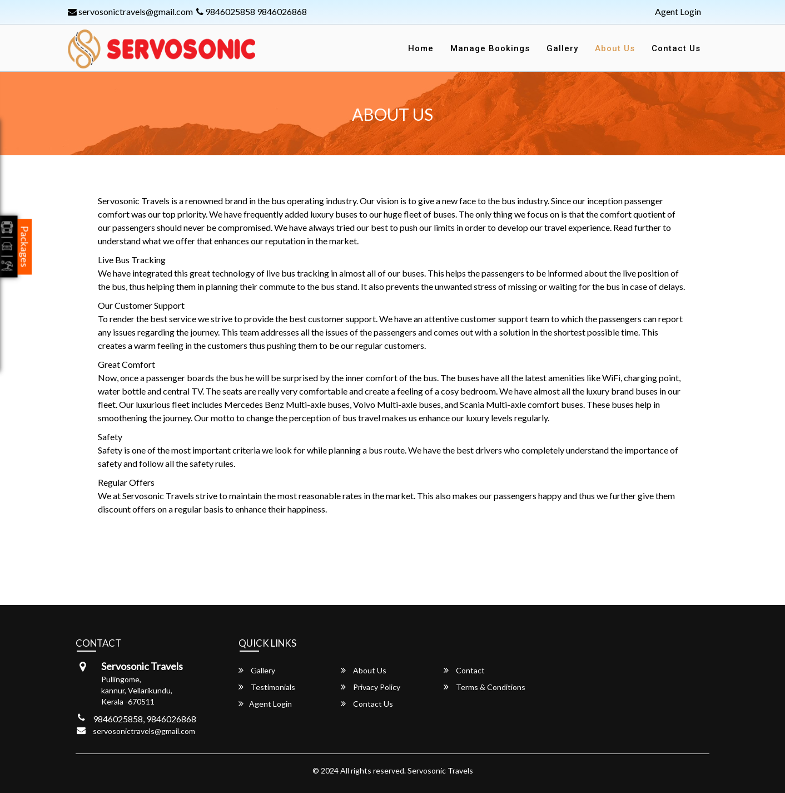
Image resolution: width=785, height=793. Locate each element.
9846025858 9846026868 (251, 11)
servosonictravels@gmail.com (130, 11)
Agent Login (678, 11)
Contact (464, 670)
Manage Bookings (490, 48)
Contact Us (676, 48)
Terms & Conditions (484, 687)
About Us (615, 48)
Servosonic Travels (440, 770)
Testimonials (267, 687)
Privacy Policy (370, 687)
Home (421, 48)
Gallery (562, 48)
